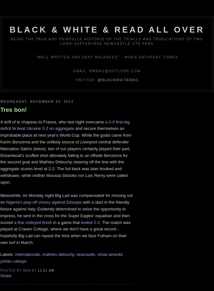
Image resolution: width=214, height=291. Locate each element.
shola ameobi (109, 254)
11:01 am (46, 270)
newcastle (85, 254)
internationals (27, 254)
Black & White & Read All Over (107, 29)
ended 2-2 (90, 222)
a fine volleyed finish (33, 222)
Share (6, 275)
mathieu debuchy (58, 254)
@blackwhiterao (118, 80)
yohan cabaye (13, 261)
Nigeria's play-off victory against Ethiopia (43, 202)
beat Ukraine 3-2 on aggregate (45, 128)
